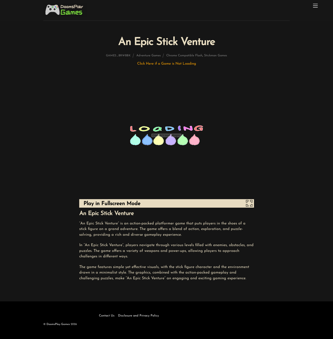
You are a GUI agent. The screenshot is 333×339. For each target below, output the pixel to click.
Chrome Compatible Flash (184, 55)
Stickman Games (215, 55)
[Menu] (315, 6)
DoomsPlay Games (58, 324)
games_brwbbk (118, 55)
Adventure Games (148, 55)
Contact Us (106, 315)
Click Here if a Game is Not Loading (166, 63)
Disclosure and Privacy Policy (138, 315)
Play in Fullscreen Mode (111, 203)
